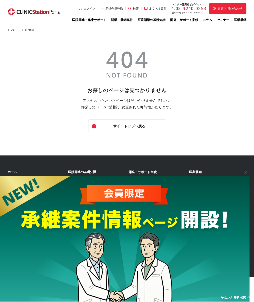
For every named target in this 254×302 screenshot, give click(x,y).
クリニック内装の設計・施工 (89, 244)
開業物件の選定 (81, 221)
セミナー (223, 20)
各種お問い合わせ (201, 185)
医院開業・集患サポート (89, 20)
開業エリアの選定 (83, 205)
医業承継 (240, 20)
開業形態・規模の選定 (85, 197)
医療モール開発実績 (145, 189)
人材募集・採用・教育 (85, 252)
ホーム (12, 172)
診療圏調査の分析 (83, 213)
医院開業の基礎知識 (151, 20)
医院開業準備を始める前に (88, 181)
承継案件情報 (17, 232)
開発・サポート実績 (184, 20)
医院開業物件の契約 (84, 236)
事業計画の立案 (81, 229)
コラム (207, 20)
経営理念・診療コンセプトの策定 (92, 189)
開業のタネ (136, 237)
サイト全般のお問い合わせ (209, 210)
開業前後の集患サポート (26, 195)
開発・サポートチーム (25, 202)
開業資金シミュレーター (146, 223)
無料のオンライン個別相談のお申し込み (217, 202)
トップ (11, 30)
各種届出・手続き (83, 260)
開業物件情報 (17, 216)
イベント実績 (141, 197)
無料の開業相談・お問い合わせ (212, 195)
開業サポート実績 (143, 181)
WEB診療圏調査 (140, 210)
